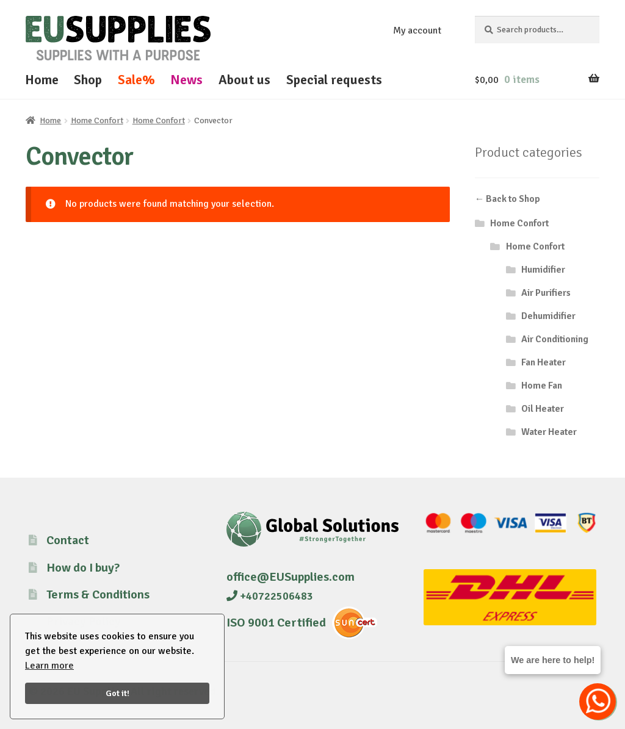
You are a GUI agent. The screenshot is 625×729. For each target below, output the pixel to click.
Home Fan (541, 385)
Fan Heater (543, 362)
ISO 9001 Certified (276, 622)
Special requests (334, 79)
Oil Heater (542, 409)
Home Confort (97, 120)
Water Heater (549, 432)
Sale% (136, 79)
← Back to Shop (508, 199)
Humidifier (543, 270)
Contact (67, 540)
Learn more (49, 665)
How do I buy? (83, 567)
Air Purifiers (546, 293)
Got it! (117, 693)
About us (244, 79)
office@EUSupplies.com (290, 576)
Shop (88, 79)
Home (42, 79)
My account (417, 30)
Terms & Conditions (98, 594)
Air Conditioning (554, 339)
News (186, 79)
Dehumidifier (548, 316)
